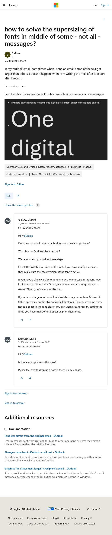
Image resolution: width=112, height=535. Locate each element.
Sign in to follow (14, 184)
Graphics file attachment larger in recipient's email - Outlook (40, 468)
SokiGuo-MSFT (27, 220)
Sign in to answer (14, 403)
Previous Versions (37, 518)
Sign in (105, 5)
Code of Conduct (37, 523)
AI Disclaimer (15, 518)
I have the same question (19, 205)
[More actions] (104, 19)
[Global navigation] (4, 5)
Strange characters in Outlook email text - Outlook (34, 452)
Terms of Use (15, 523)
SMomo (16, 53)
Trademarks (60, 523)
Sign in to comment (16, 393)
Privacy (85, 518)
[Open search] (96, 5)
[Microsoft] (56, 5)
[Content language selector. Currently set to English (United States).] (25, 509)
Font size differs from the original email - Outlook (34, 435)
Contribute (70, 518)
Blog (54, 518)
